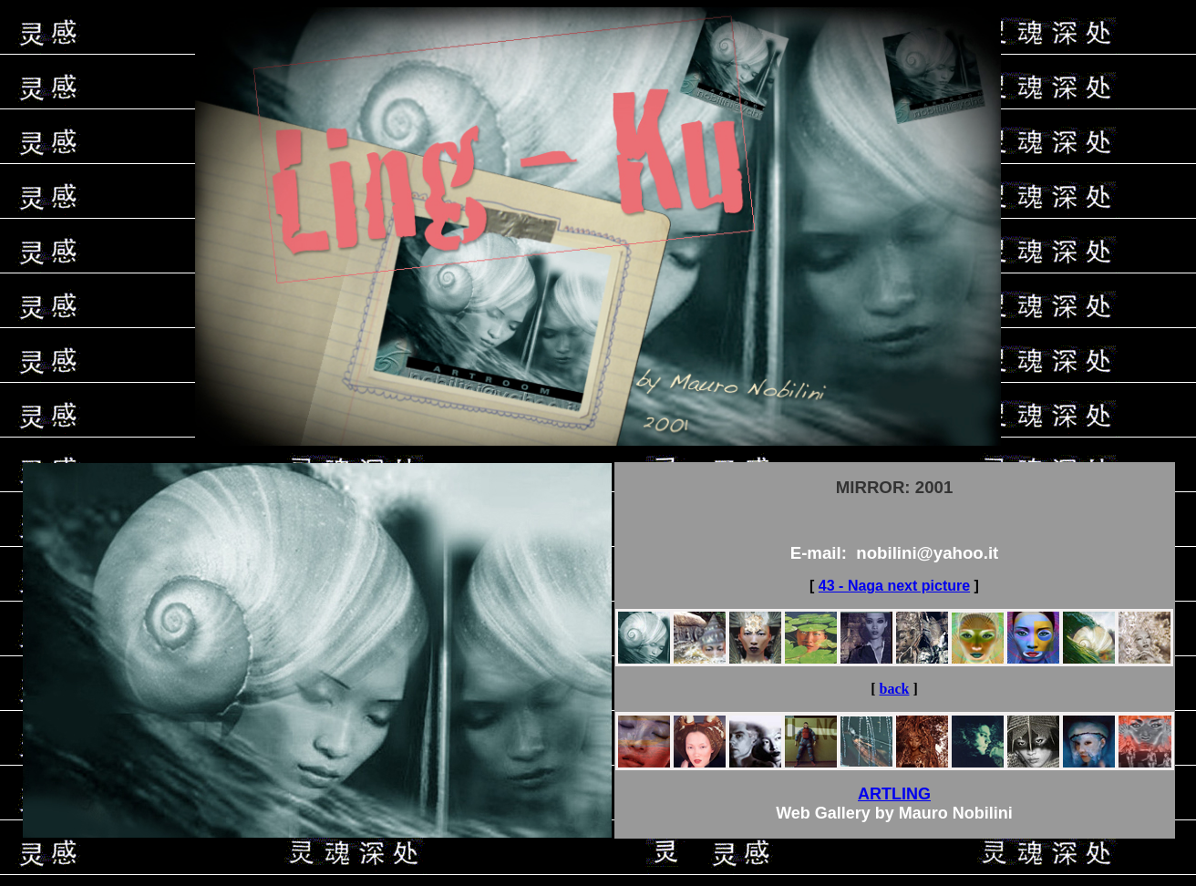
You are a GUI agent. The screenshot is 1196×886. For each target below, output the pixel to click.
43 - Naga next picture (894, 585)
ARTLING (894, 794)
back (895, 688)
